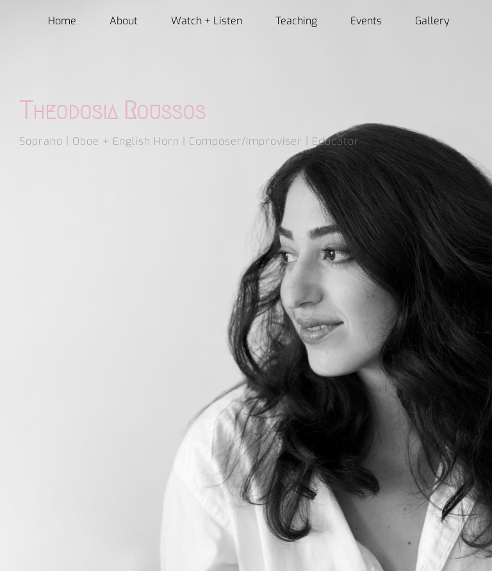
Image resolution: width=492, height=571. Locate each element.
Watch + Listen (206, 21)
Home (62, 21)
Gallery (432, 21)
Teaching (296, 21)
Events (366, 21)
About (124, 21)
